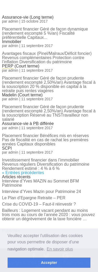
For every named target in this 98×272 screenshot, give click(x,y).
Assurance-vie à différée (28, 123)
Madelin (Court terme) (22, 95)
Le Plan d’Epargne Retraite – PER (34, 198)
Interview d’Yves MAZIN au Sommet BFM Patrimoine (40, 183)
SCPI (7, 148)
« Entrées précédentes (23, 172)
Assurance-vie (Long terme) (28, 17)
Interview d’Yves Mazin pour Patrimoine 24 (41, 191)
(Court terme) (20, 66)
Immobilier (11, 41)
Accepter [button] (49, 262)
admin (13, 21)
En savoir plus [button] (60, 249)
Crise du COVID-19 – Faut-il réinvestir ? (39, 204)
